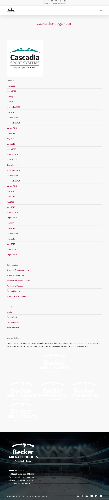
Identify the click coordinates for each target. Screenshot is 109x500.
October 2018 (12, 175)
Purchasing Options (15, 286)
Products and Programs (16, 275)
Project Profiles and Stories (18, 280)
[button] (101, 10)
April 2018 (11, 207)
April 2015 (11, 244)
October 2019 (12, 117)
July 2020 (10, 112)
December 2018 (13, 165)
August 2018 (12, 186)
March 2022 (11, 91)
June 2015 (11, 239)
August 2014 (12, 254)
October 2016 (12, 233)
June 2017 (11, 228)
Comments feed (13, 322)
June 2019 (11, 133)
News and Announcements (18, 270)
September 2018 (13, 181)
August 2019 (12, 128)
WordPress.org (13, 327)
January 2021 (12, 101)
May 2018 (10, 202)
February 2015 (12, 249)
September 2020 (13, 107)
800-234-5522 (28, 474)
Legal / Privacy (11, 496)
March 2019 (11, 149)
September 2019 (13, 123)
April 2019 (11, 144)
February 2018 (12, 212)
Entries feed (12, 317)
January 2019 (12, 159)
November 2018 (13, 170)
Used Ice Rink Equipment (17, 296)
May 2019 (10, 138)
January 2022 (12, 96)
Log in (9, 312)
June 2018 (11, 196)
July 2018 (10, 191)
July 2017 (10, 223)
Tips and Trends (13, 291)
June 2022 (11, 86)
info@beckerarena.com (24, 477)
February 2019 (12, 154)
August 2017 (12, 217)
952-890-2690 (21, 470)
